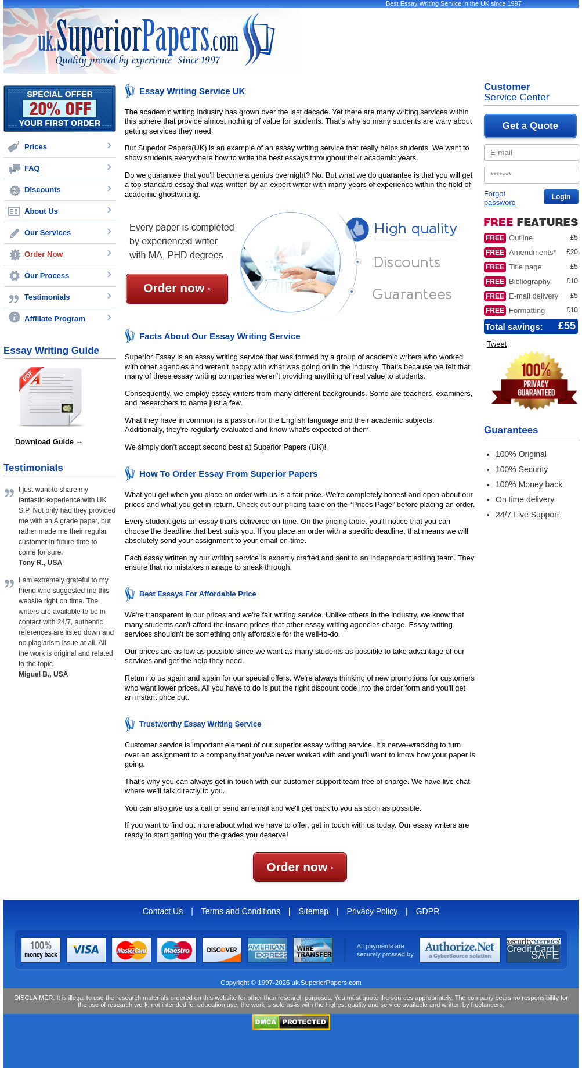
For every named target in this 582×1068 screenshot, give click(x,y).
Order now (177, 287)
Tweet (497, 344)
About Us (41, 211)
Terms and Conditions (242, 911)
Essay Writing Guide (51, 350)
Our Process (46, 275)
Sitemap (314, 911)
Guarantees (511, 430)
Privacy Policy (373, 911)
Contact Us (164, 911)
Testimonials (47, 297)
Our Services (47, 232)
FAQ (32, 168)
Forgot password (500, 198)
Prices (35, 146)
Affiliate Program (54, 318)
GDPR (428, 911)
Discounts (42, 189)
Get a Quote (530, 125)
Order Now (43, 254)
